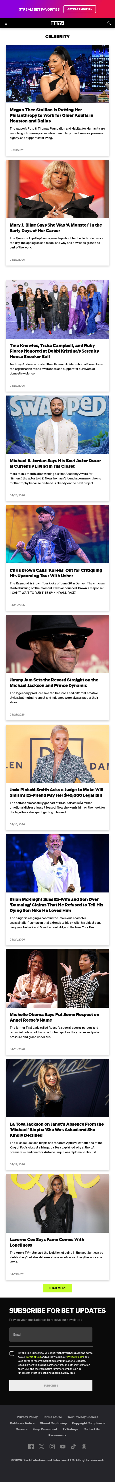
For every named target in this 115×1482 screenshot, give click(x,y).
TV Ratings (70, 1429)
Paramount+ (57, 1435)
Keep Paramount (45, 1429)
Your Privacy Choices (82, 1417)
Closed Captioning (53, 1423)
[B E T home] (57, 25)
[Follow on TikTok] (73, 1446)
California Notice (22, 1423)
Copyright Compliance (88, 1423)
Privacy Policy (75, 1357)
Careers (21, 1429)
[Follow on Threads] (84, 1446)
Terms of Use (33, 1357)
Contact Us (92, 1429)
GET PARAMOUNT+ (79, 9)
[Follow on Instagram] (52, 1446)
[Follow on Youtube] (62, 1446)
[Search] (109, 23)
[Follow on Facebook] (31, 1446)
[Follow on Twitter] (41, 1446)
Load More (57, 1288)
